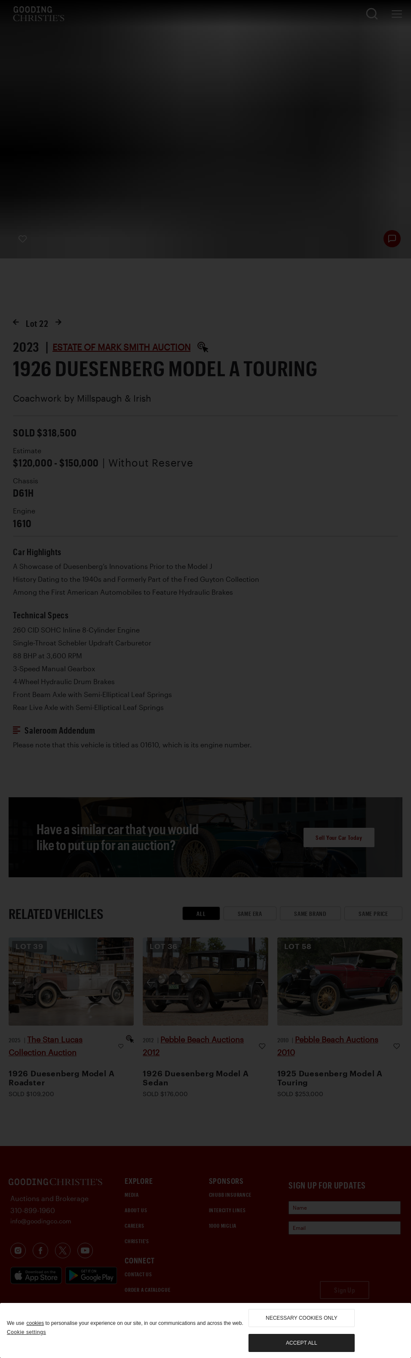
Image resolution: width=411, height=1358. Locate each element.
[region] (205, 1330)
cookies (35, 1323)
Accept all (301, 1343)
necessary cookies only (301, 1318)
